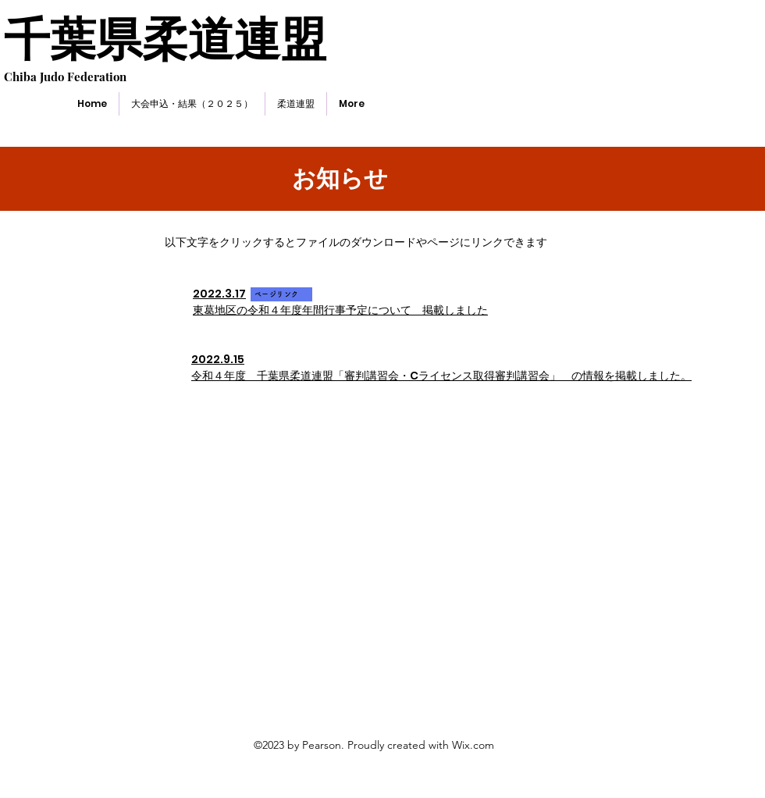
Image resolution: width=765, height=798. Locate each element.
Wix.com (473, 745)
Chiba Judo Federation (65, 76)
